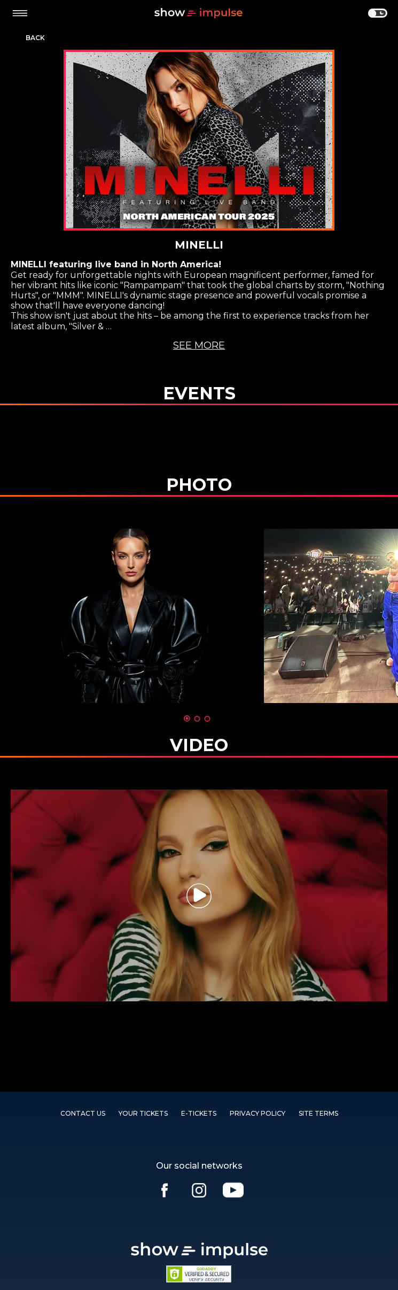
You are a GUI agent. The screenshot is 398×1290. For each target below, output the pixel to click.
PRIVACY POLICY (257, 1113)
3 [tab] (207, 718)
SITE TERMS (318, 1113)
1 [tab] (187, 718)
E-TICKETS (198, 1113)
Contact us (82, 1113)
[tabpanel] (132, 616)
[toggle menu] (20, 13)
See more (199, 345)
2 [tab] (197, 718)
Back (35, 38)
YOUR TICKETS (143, 1113)
